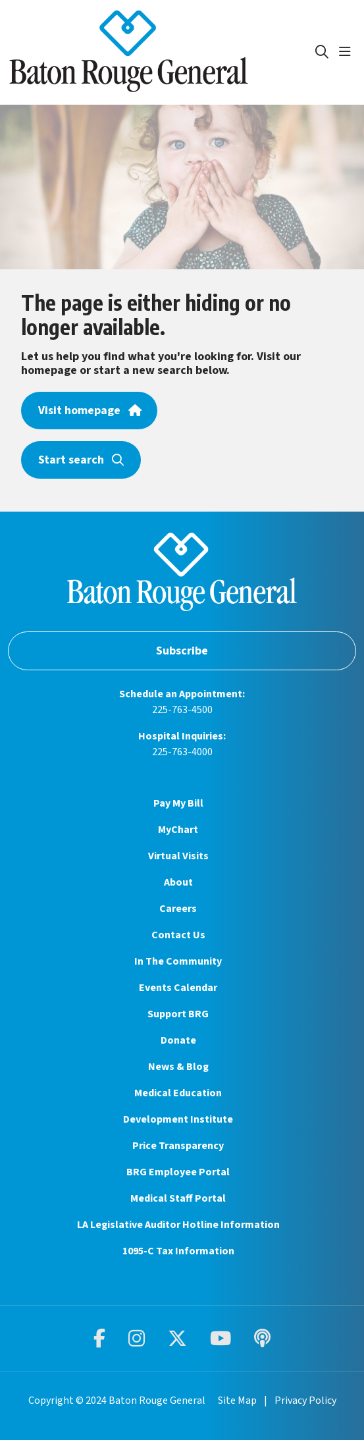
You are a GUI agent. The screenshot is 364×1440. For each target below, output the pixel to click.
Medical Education (178, 1093)
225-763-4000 (182, 752)
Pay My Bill (178, 803)
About (178, 882)
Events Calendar (178, 987)
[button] (347, 52)
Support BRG (178, 1014)
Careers (178, 908)
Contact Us (178, 935)
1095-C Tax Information (178, 1251)
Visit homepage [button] (89, 410)
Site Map (237, 1400)
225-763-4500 (182, 710)
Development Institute (178, 1119)
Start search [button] (81, 460)
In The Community (178, 961)
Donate (178, 1040)
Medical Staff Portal (178, 1198)
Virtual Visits (178, 856)
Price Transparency (178, 1145)
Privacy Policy (305, 1400)
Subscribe (182, 651)
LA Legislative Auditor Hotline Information (178, 1224)
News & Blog (178, 1066)
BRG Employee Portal (178, 1172)
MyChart (178, 829)
